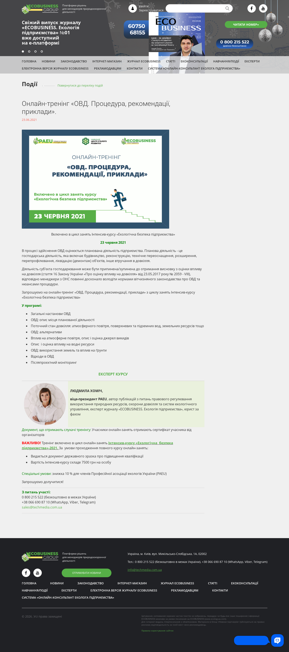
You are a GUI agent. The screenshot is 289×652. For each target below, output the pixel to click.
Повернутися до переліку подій (80, 85)
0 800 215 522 (144, 562)
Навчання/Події (226, 61)
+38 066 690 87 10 (214, 562)
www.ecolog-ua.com (215, 618)
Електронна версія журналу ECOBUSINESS (55, 68)
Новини (48, 61)
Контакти (135, 68)
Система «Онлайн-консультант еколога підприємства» (194, 68)
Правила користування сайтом (157, 630)
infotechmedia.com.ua (145, 570)
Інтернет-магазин (107, 61)
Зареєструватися (151, 10)
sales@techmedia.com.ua (42, 507)
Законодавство (74, 61)
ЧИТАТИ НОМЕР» (246, 24)
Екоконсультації (194, 61)
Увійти (144, 6)
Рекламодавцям (107, 68)
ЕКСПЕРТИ (252, 61)
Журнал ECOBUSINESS (144, 61)
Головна (29, 61)
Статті (170, 61)
